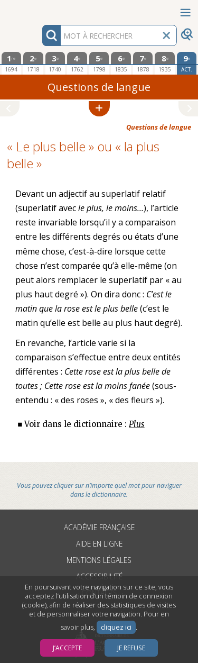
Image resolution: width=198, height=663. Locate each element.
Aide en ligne (99, 544)
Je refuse (131, 647)
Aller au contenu (41, 9)
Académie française (99, 527)
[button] (99, 108)
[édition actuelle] (187, 63)
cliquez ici (116, 627)
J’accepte (67, 647)
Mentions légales (99, 560)
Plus (136, 424)
